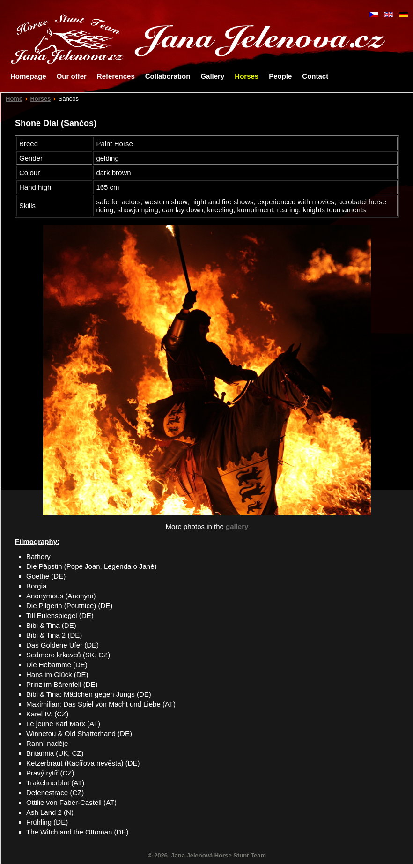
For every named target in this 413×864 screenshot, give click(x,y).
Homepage (28, 76)
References (116, 76)
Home (14, 98)
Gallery (212, 76)
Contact (315, 76)
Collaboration (168, 76)
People (280, 76)
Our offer (72, 76)
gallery (237, 526)
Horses (246, 76)
